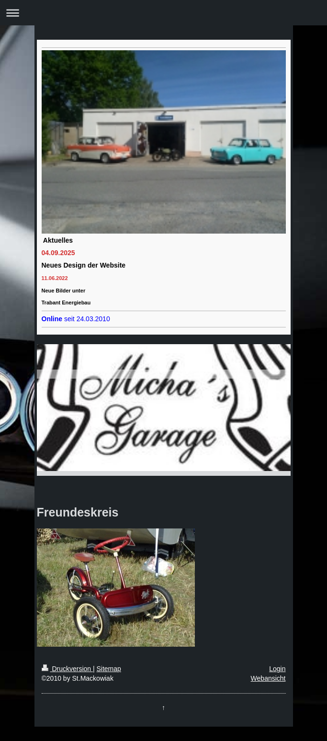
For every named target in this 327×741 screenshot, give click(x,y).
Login (277, 669)
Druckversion (67, 669)
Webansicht (268, 678)
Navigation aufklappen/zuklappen (163, 12)
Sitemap (109, 669)
